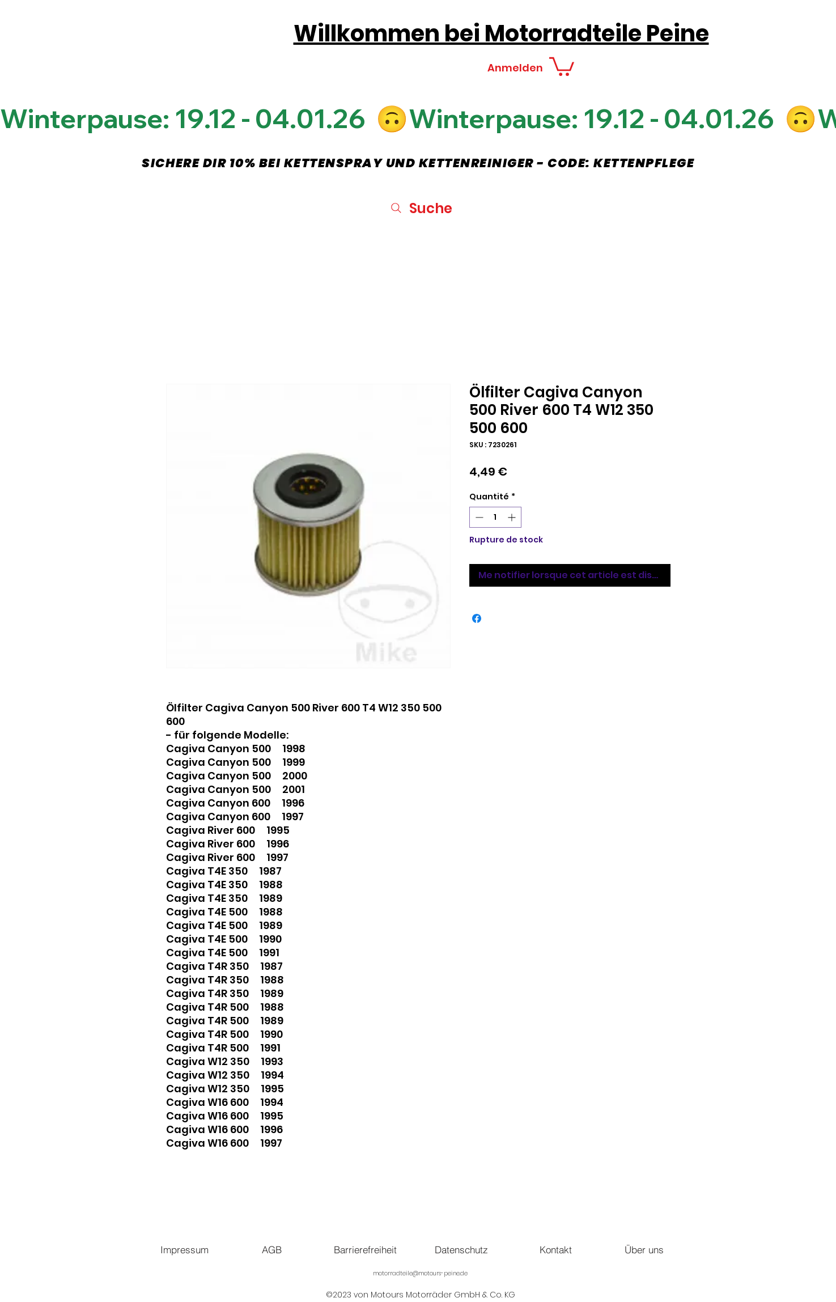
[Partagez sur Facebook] (476, 618)
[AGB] (272, 1249)
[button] (561, 65)
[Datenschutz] (461, 1249)
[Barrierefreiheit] (365, 1249)
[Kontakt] (556, 1249)
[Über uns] (644, 1249)
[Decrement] (478, 517)
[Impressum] (185, 1249)
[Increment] (513, 517)
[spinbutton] (495, 517)
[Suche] (421, 208)
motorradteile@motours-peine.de (420, 1273)
